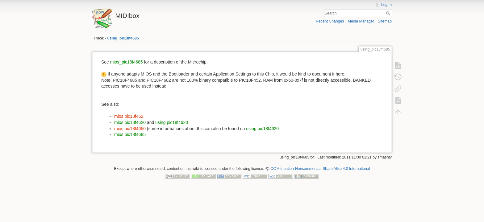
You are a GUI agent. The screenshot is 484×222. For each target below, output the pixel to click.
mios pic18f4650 (130, 128)
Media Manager (361, 21)
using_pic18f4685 (123, 38)
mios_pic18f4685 (126, 62)
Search (389, 13)
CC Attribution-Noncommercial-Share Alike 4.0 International (320, 168)
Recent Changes (330, 21)
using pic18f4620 (171, 122)
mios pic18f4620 (130, 122)
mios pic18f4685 (130, 134)
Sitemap (385, 21)
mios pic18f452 (128, 116)
